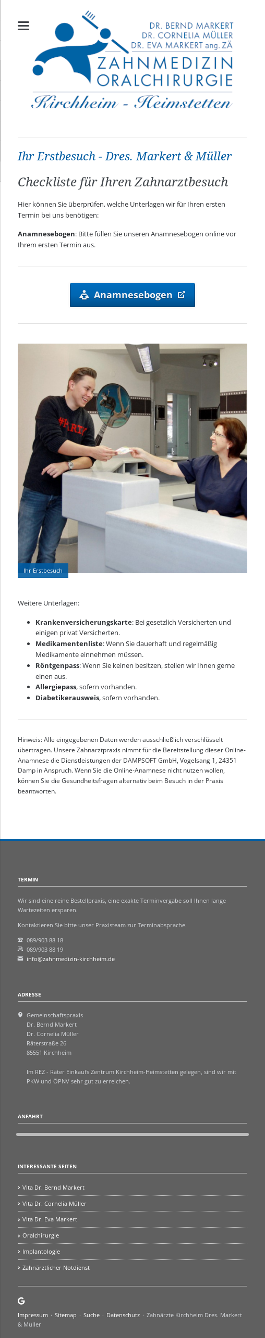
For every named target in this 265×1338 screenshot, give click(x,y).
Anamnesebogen (133, 294)
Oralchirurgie (40, 1235)
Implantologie (41, 1251)
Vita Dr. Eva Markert (49, 1219)
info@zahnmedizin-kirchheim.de (71, 959)
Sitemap (66, 1315)
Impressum (33, 1315)
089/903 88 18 (45, 940)
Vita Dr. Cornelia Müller (54, 1203)
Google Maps (22, 1301)
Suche (91, 1315)
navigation (23, 26)
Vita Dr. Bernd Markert (53, 1187)
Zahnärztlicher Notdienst (56, 1267)
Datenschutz (123, 1315)
